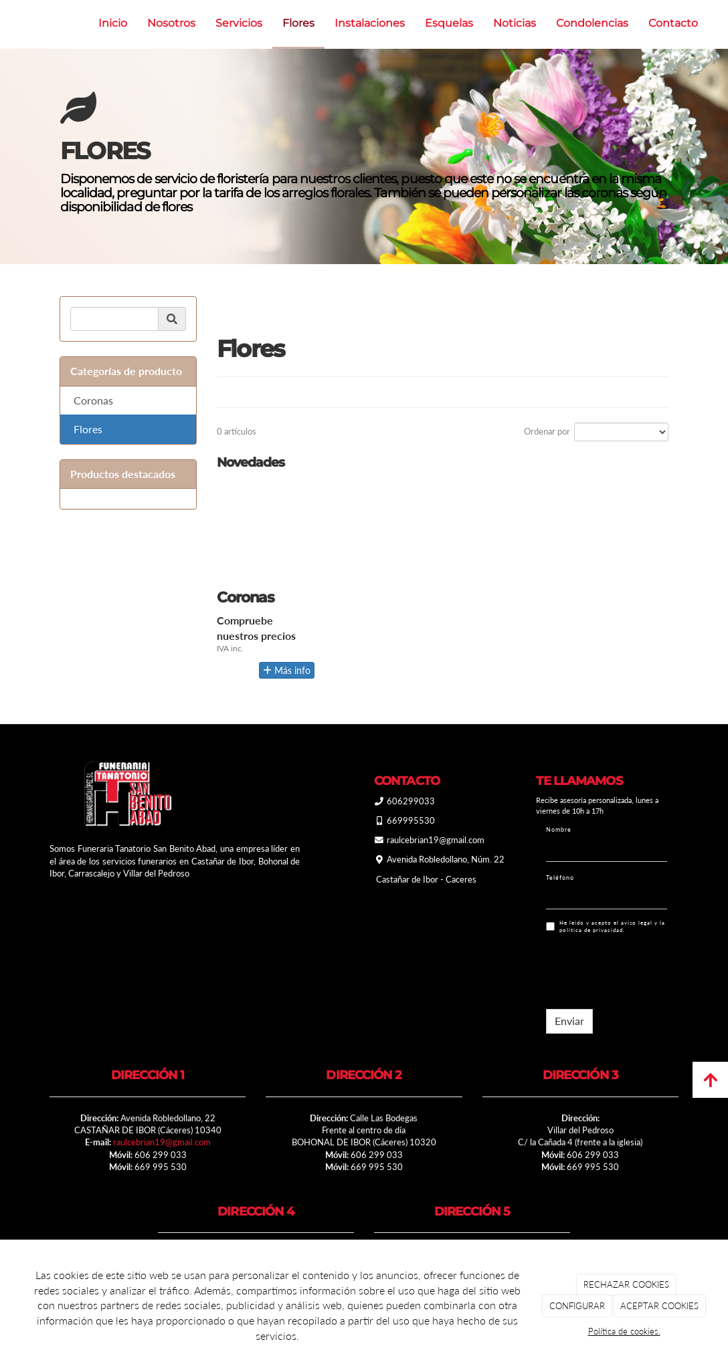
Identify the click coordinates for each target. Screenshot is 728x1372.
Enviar (569, 1020)
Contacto (673, 23)
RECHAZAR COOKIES (626, 1284)
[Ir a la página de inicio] (6, 23)
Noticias (514, 23)
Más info (286, 670)
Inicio (112, 23)
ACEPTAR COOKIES (659, 1305)
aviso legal (636, 922)
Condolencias (592, 23)
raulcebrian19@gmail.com (162, 1142)
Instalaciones (370, 23)
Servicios (238, 23)
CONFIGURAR (577, 1305)
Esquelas (449, 23)
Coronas (93, 400)
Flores (298, 23)
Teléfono (560, 877)
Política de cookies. (624, 1331)
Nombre (558, 829)
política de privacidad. (592, 930)
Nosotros (171, 23)
